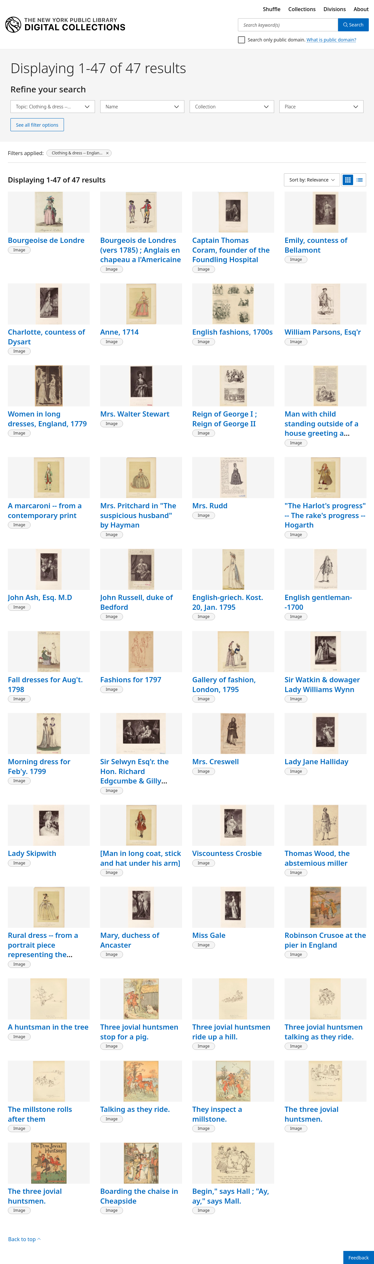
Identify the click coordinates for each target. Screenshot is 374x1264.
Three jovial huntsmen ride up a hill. (231, 1031)
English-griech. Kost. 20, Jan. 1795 (227, 602)
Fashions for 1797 (130, 679)
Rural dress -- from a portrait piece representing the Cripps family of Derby (47, 949)
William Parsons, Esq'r (323, 332)
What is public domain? (331, 40)
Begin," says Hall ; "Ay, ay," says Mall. (230, 1196)
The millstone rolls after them (40, 1114)
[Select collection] (232, 106)
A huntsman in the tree (48, 1027)
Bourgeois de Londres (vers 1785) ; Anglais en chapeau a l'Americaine (140, 249)
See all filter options (37, 125)
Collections (302, 9)
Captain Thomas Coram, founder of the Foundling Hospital (231, 249)
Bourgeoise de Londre (46, 240)
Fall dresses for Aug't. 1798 (45, 684)
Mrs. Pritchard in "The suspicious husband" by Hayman (138, 514)
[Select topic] (52, 106)
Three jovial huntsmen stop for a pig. (139, 1031)
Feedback (359, 1258)
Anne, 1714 (119, 332)
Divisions (334, 9)
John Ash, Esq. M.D (40, 597)
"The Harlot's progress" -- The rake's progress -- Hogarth (325, 514)
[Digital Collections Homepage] (65, 25)
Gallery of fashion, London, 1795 (224, 684)
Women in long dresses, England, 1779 (47, 418)
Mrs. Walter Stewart (134, 414)
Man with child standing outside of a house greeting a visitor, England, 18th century (322, 433)
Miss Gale (209, 935)
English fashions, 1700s (232, 332)
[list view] (359, 180)
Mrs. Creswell (215, 761)
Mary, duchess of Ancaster (129, 940)
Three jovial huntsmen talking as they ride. (324, 1031)
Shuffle (272, 9)
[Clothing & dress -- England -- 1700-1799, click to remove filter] (79, 153)
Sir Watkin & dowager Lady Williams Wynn (322, 684)
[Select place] (321, 106)
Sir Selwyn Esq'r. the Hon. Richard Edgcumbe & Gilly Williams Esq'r (134, 775)
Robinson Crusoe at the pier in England (325, 940)
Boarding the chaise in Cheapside (139, 1196)
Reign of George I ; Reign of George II (224, 418)
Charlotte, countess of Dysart (46, 336)
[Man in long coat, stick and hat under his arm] (140, 858)
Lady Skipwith (32, 853)
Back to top (24, 1239)
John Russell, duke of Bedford (136, 602)
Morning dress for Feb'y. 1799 (39, 766)
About (361, 9)
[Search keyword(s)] (288, 24)
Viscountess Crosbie (227, 853)
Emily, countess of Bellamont (316, 245)
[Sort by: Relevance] (312, 179)
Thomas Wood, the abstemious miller (317, 858)
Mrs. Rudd (209, 505)
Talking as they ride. (135, 1109)
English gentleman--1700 (318, 602)
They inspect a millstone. (217, 1114)
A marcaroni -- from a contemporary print (45, 510)
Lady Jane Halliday (317, 761)
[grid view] (348, 180)
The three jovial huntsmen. (311, 1114)
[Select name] (142, 106)
